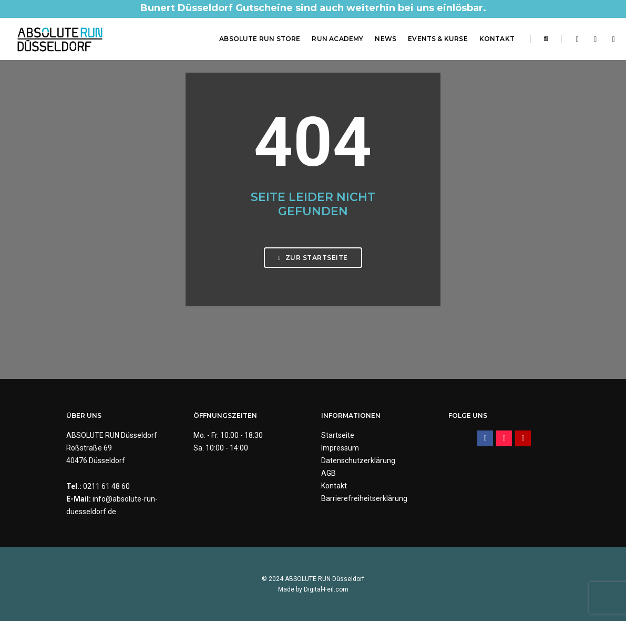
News (385, 39)
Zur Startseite (312, 258)
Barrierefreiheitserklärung (364, 498)
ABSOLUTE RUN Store (259, 39)
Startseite (337, 435)
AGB (328, 473)
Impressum (340, 448)
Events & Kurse (438, 39)
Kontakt (497, 39)
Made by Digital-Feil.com (313, 589)
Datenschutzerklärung (358, 460)
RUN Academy (337, 39)
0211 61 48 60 (106, 486)
